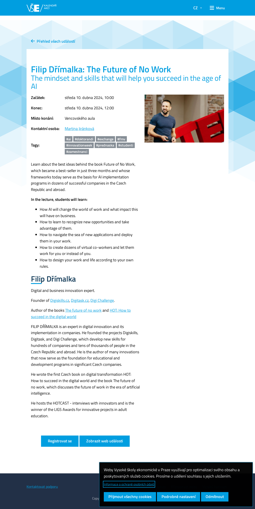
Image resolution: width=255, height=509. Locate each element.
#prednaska (105, 145)
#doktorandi (84, 139)
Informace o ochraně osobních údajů (129, 484)
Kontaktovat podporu (42, 486)
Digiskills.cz (59, 300)
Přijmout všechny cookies (129, 497)
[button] (217, 8)
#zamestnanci (76, 151)
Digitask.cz (80, 300)
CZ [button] (195, 8)
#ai (68, 139)
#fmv (121, 139)
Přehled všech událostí (53, 41)
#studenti (125, 145)
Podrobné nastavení (179, 497)
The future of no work (83, 310)
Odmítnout (215, 497)
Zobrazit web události (104, 441)
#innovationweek (79, 145)
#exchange (105, 139)
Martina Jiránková (79, 129)
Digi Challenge (102, 300)
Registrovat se (60, 441)
